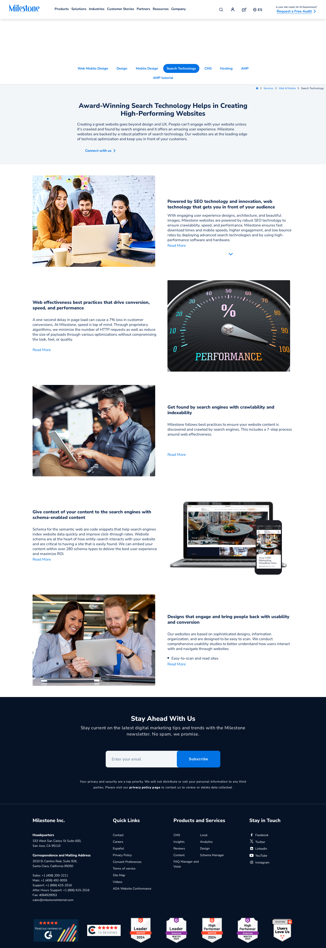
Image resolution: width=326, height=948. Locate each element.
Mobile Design (147, 25)
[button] (96, 106)
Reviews (179, 815)
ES (257, 9)
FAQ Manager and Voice (186, 831)
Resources (161, 9)
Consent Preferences (127, 829)
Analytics (206, 809)
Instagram (259, 829)
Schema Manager (212, 822)
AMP (245, 25)
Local (203, 802)
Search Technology (181, 25)
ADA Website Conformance (132, 855)
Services (268, 45)
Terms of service (124, 835)
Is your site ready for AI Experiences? (296, 7)
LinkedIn (258, 816)
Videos (117, 849)
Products (62, 9)
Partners (143, 9)
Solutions (78, 9)
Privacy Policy (122, 822)
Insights (179, 809)
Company (178, 9)
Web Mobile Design (93, 25)
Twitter (257, 809)
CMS (208, 25)
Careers (118, 809)
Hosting (226, 25)
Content (179, 822)
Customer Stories (120, 9)
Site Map (119, 842)
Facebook (258, 802)
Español (118, 815)
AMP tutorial (163, 35)
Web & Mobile (287, 45)
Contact (118, 802)
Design (122, 25)
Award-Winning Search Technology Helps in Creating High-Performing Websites (163, 67)
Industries (96, 9)
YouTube (258, 823)
